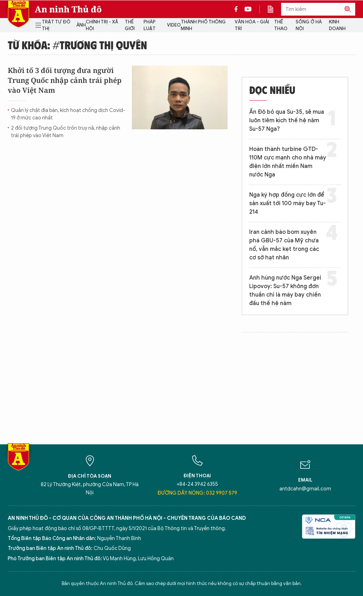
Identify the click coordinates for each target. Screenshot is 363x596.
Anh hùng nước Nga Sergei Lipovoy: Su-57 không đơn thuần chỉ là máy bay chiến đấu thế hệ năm (285, 290)
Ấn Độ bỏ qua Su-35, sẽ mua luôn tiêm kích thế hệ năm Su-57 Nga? (286, 120)
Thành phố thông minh (203, 25)
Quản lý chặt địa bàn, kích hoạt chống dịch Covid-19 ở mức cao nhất (68, 114)
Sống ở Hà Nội (309, 25)
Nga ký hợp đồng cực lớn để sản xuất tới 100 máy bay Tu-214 (287, 203)
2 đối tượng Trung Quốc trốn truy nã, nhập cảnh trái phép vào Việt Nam (65, 132)
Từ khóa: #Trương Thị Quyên (77, 44)
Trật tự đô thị (56, 25)
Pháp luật (150, 25)
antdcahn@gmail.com (305, 489)
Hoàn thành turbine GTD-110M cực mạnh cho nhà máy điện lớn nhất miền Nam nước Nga (287, 162)
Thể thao (280, 25)
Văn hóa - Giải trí (252, 25)
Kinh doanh (337, 25)
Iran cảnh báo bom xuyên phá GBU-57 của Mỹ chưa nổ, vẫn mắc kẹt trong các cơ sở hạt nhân (284, 245)
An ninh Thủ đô (68, 9)
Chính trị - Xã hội (102, 25)
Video (174, 25)
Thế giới (130, 25)
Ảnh (81, 25)
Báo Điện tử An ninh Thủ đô (18, 14)
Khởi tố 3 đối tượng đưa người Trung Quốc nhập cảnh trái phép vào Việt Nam (65, 80)
